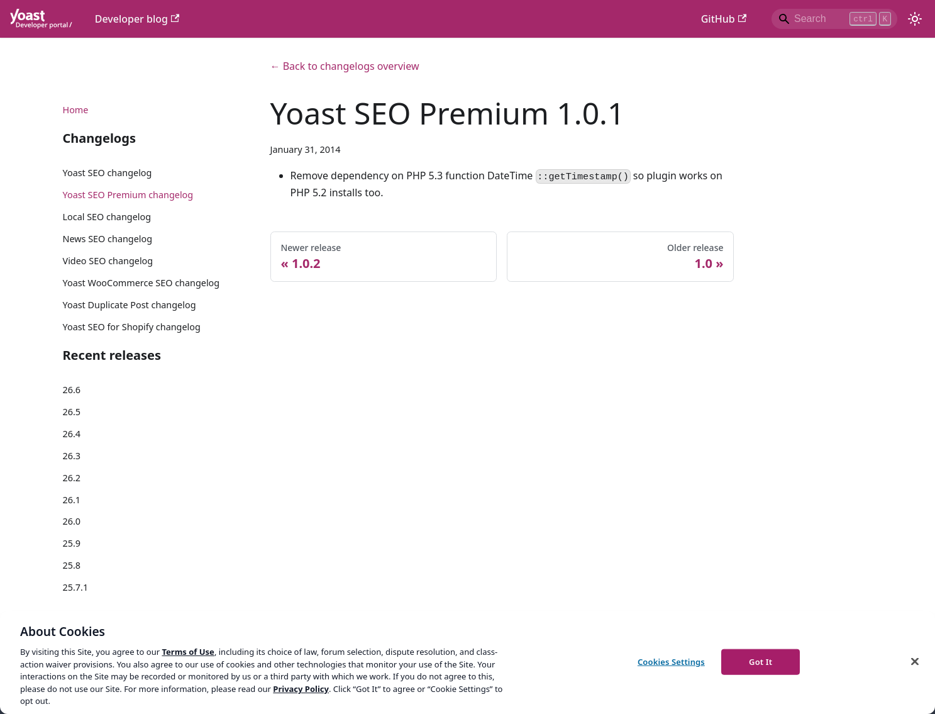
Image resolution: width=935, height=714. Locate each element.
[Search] (834, 19)
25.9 (72, 543)
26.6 (72, 390)
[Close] (915, 661)
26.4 (72, 434)
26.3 (72, 456)
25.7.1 (76, 587)
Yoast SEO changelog (107, 173)
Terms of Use (188, 651)
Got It (760, 661)
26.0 (72, 521)
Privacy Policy (301, 688)
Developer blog (137, 19)
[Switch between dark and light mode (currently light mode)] (915, 19)
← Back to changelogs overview (344, 66)
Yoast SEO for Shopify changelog (132, 327)
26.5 (72, 412)
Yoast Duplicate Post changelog (129, 305)
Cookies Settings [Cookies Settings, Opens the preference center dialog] (671, 661)
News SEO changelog (108, 239)
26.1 (72, 500)
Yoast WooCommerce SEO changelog (141, 283)
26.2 (72, 478)
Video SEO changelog (108, 261)
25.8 (72, 565)
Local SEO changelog (107, 217)
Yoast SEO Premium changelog (128, 195)
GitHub (723, 19)
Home (76, 110)
